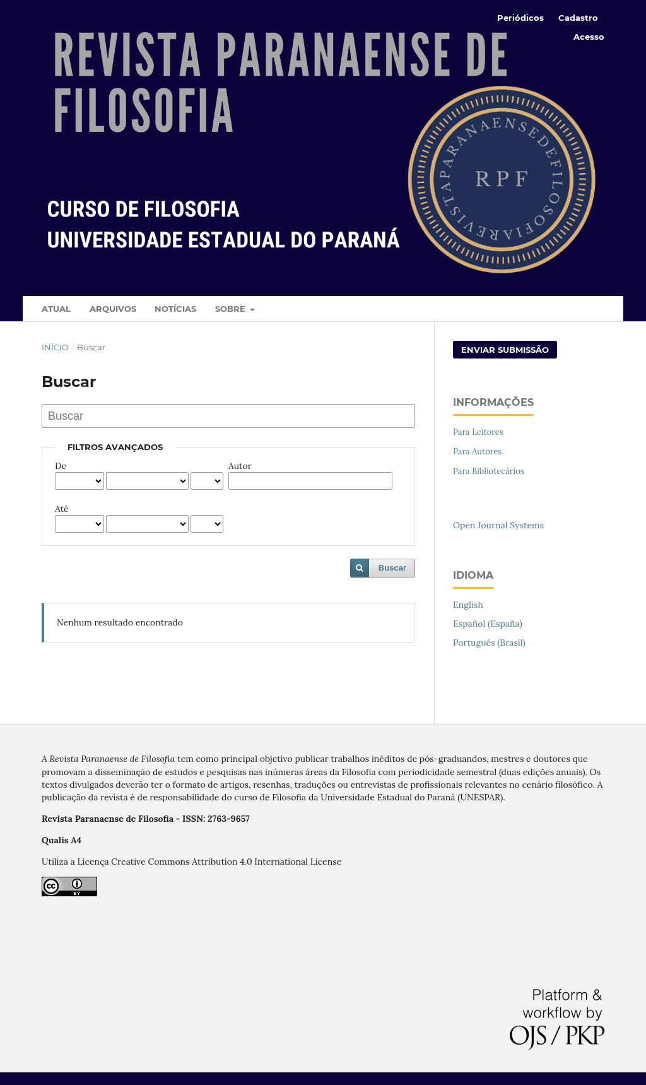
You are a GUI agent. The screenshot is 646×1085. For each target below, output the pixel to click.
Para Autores (477, 451)
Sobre (231, 309)
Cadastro (578, 18)
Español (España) (487, 623)
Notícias (175, 309)
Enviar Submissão (505, 350)
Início (55, 347)
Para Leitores (478, 432)
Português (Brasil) (489, 642)
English (468, 604)
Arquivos (113, 309)
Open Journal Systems (498, 525)
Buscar (392, 567)
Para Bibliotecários (488, 471)
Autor (240, 465)
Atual (56, 309)
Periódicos (520, 18)
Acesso (588, 37)
